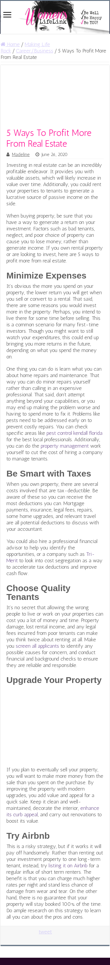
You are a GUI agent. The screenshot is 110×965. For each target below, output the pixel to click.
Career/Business (34, 51)
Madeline (21, 154)
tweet (45, 932)
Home (10, 44)
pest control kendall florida (74, 433)
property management (65, 446)
